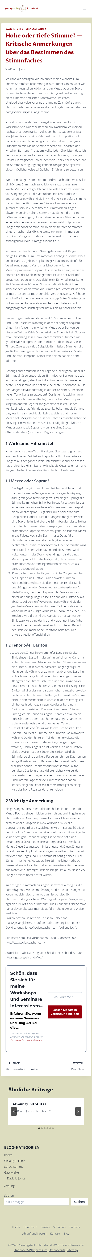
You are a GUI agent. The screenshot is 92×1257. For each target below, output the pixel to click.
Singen (45, 1227)
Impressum (39, 1249)
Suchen (9, 1195)
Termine (74, 1227)
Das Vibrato (67, 1065)
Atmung (9, 1185)
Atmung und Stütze (29, 1103)
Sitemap (72, 1249)
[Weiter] (78, 1111)
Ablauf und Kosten (34, 1233)
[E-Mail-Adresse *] (65, 996)
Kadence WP (22, 1249)
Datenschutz (57, 1249)
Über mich (30, 1227)
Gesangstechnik (36, 28)
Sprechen (59, 1227)
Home (16, 1227)
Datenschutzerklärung (23, 1040)
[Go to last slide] (14, 1111)
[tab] (39, 1128)
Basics (8, 1154)
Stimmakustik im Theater (24, 1065)
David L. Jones (14, 28)
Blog (67, 1233)
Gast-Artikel (11, 1172)
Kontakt (55, 1233)
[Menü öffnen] (84, 8)
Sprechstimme (13, 1166)
